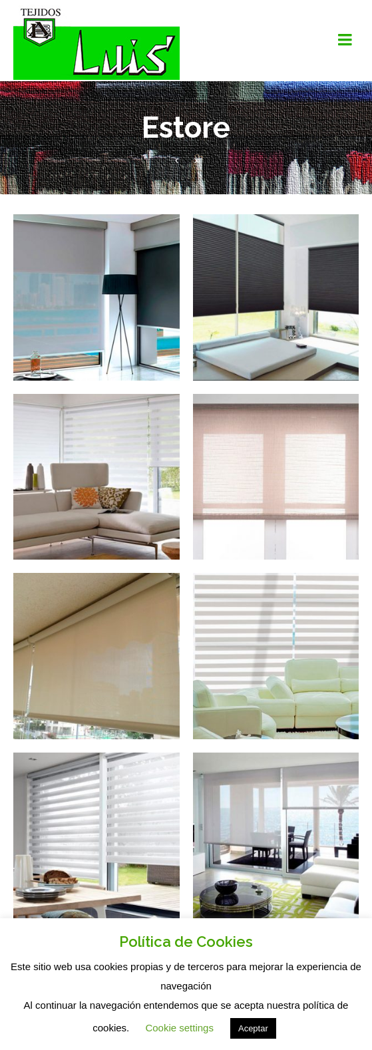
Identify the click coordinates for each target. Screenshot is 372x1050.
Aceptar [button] (253, 1028)
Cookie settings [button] (179, 1027)
